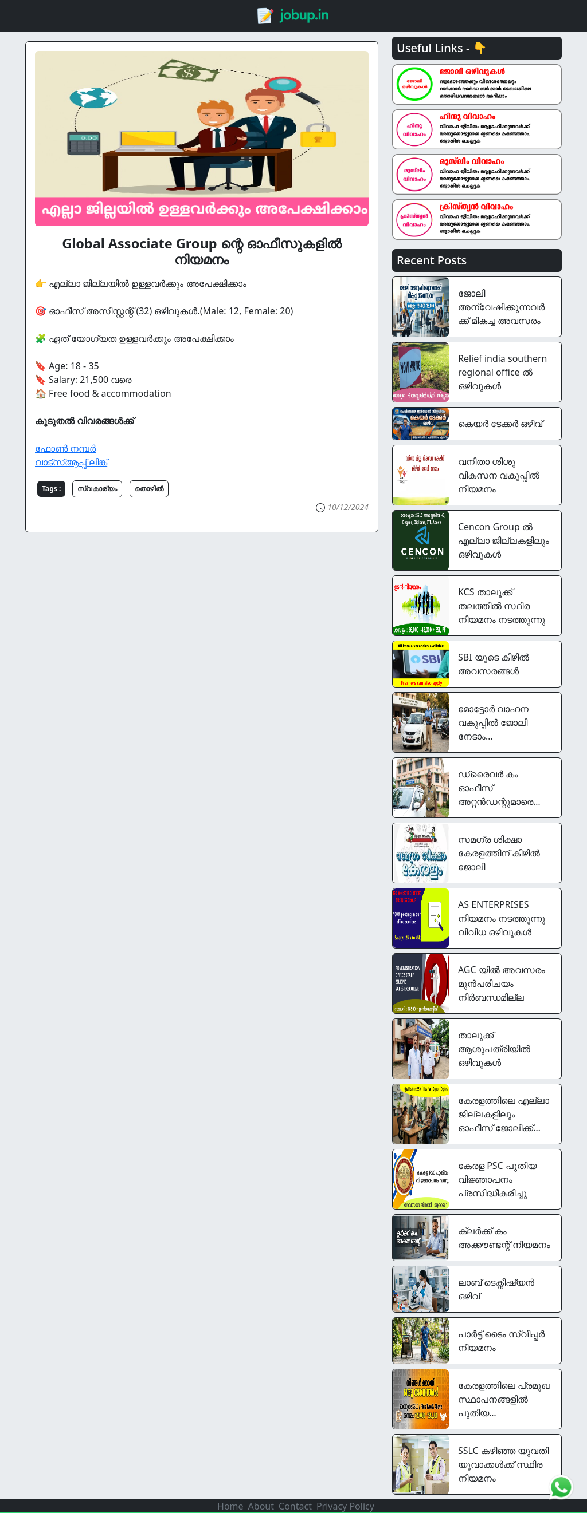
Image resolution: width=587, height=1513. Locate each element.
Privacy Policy (345, 1506)
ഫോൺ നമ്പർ (65, 448)
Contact (295, 1506)
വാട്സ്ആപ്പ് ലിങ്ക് (71, 462)
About (261, 1506)
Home (230, 1506)
